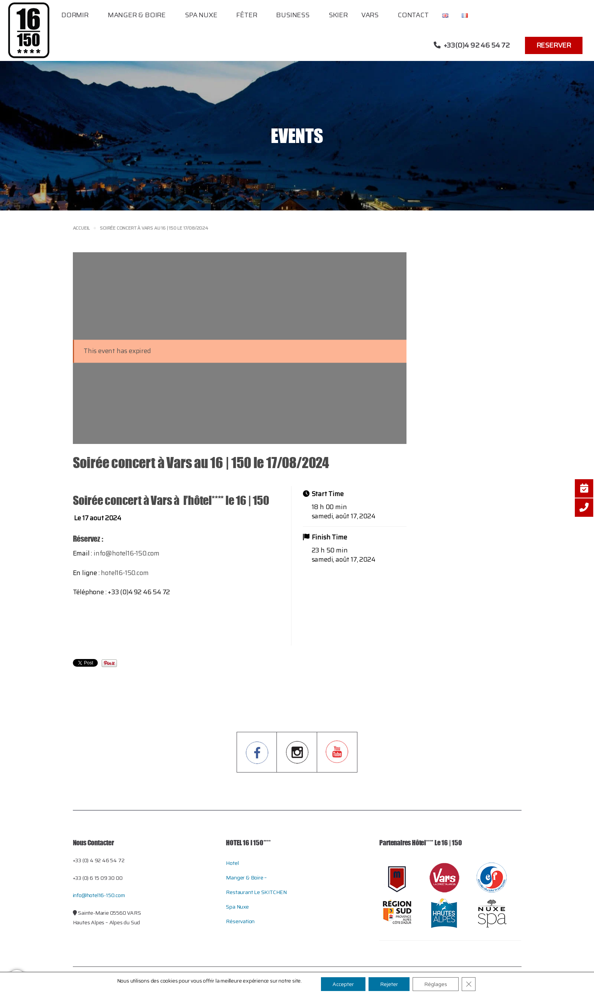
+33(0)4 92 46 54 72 (472, 45)
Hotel (232, 863)
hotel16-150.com (124, 573)
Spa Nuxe (201, 15)
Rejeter (389, 984)
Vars (369, 15)
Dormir (75, 15)
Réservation (240, 921)
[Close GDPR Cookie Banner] (469, 984)
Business (292, 15)
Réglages (435, 984)
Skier (338, 15)
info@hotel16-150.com (127, 553)
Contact (413, 15)
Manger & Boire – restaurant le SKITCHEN (256, 884)
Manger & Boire (137, 15)
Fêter (246, 15)
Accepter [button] (343, 984)
